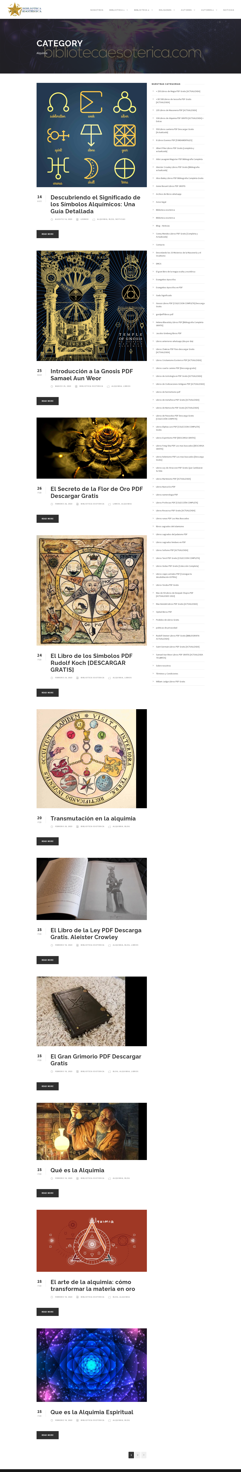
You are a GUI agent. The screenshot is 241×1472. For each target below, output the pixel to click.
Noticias (228, 10)
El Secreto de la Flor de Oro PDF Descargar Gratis (97, 492)
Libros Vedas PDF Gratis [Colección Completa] (177, 566)
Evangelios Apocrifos (166, 279)
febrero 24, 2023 (63, 677)
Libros (127, 386)
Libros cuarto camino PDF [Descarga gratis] (176, 368)
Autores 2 (207, 10)
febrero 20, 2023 (63, 826)
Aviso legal (161, 202)
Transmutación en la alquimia (93, 818)
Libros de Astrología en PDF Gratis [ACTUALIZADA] (179, 376)
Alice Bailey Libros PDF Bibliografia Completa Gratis (180, 178)
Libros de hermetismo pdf (168, 392)
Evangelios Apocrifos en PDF (169, 287)
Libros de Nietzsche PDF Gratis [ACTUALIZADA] (177, 407)
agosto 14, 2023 (63, 219)
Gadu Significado (164, 295)
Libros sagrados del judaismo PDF (171, 534)
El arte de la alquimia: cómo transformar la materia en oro (93, 1285)
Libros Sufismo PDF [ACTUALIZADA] (172, 550)
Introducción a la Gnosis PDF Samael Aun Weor (92, 374)
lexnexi (85, 219)
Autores (186, 10)
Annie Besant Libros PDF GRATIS (170, 186)
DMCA (158, 263)
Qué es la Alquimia (77, 1170)
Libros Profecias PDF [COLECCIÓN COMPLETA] (177, 502)
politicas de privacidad (166, 627)
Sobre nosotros (163, 665)
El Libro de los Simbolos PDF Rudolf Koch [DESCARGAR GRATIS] (91, 662)
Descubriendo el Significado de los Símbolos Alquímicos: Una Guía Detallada (95, 204)
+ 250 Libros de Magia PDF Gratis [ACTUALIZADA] (178, 91)
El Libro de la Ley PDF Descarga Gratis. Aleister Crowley (96, 934)
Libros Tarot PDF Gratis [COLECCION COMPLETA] (178, 558)
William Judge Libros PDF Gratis (170, 681)
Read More (48, 234)
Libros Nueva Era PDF (165, 486)
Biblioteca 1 (116, 10)
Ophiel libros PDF (164, 611)
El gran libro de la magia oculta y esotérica (175, 271)
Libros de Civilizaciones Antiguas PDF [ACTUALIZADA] (180, 384)
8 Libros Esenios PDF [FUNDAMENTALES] (174, 140)
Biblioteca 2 (141, 10)
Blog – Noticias (163, 225)
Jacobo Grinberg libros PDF (169, 333)
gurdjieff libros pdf (164, 314)
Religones (165, 10)
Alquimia (102, 219)
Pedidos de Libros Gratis (167, 619)
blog (111, 219)
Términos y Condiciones (167, 673)
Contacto (160, 244)
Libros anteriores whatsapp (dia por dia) (174, 341)
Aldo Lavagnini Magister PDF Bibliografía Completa (179, 159)
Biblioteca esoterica (91, 386)
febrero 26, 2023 (63, 504)
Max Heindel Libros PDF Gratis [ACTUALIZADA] (177, 604)
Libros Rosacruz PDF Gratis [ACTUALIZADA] (175, 510)
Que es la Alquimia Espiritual (92, 1412)
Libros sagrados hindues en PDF (171, 542)
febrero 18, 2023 (63, 945)
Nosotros (96, 10)
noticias (120, 219)
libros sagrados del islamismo (170, 526)
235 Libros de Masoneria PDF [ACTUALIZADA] (176, 110)
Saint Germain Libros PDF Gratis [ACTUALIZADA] (177, 646)
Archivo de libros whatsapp (168, 194)
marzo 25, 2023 (63, 386)
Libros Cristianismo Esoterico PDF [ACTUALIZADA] (178, 360)
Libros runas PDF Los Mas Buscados (172, 518)
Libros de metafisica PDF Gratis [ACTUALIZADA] (177, 399)
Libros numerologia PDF (167, 494)
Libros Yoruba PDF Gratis (167, 585)
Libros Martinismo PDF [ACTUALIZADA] (173, 478)
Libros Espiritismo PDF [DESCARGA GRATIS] (175, 437)
